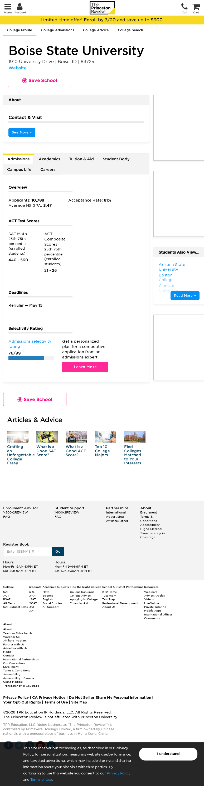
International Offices (158, 614)
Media (7, 651)
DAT (32, 606)
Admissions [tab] (18, 159)
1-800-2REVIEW (15, 512)
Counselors (152, 618)
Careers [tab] (47, 169)
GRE (32, 591)
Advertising (115, 516)
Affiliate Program (15, 640)
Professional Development (120, 603)
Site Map (79, 702)
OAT (32, 610)
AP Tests (9, 603)
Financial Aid (79, 603)
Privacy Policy (118, 773)
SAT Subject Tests (15, 606)
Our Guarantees (14, 663)
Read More (185, 295)
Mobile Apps (152, 610)
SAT (6, 591)
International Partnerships (21, 659)
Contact (8, 655)
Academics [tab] (49, 159)
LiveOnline (151, 603)
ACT (6, 595)
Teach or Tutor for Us (17, 633)
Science (47, 595)
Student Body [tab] (116, 159)
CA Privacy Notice (48, 698)
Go (57, 551)
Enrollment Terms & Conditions (148, 516)
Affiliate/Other (117, 521)
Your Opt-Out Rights (22, 702)
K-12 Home (109, 591)
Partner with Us (13, 644)
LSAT (32, 599)
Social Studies (52, 603)
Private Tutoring (155, 606)
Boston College (166, 277)
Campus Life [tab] (19, 169)
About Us (108, 606)
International (116, 512)
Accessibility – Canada (18, 678)
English (47, 599)
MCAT (33, 603)
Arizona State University (172, 267)
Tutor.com (109, 595)
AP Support (50, 606)
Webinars (150, 591)
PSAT (7, 599)
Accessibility (150, 525)
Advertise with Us (15, 648)
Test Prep (108, 599)
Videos (149, 599)
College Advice (96, 30)
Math (45, 591)
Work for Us (11, 636)
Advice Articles (154, 595)
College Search (130, 30)
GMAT (33, 595)
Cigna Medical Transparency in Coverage (152, 533)
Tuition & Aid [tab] (81, 159)
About (7, 629)
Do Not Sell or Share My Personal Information (110, 698)
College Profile (19, 30)
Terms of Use (41, 780)
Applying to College (84, 599)
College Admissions (57, 30)
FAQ (6, 516)
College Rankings (82, 591)
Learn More (85, 367)
